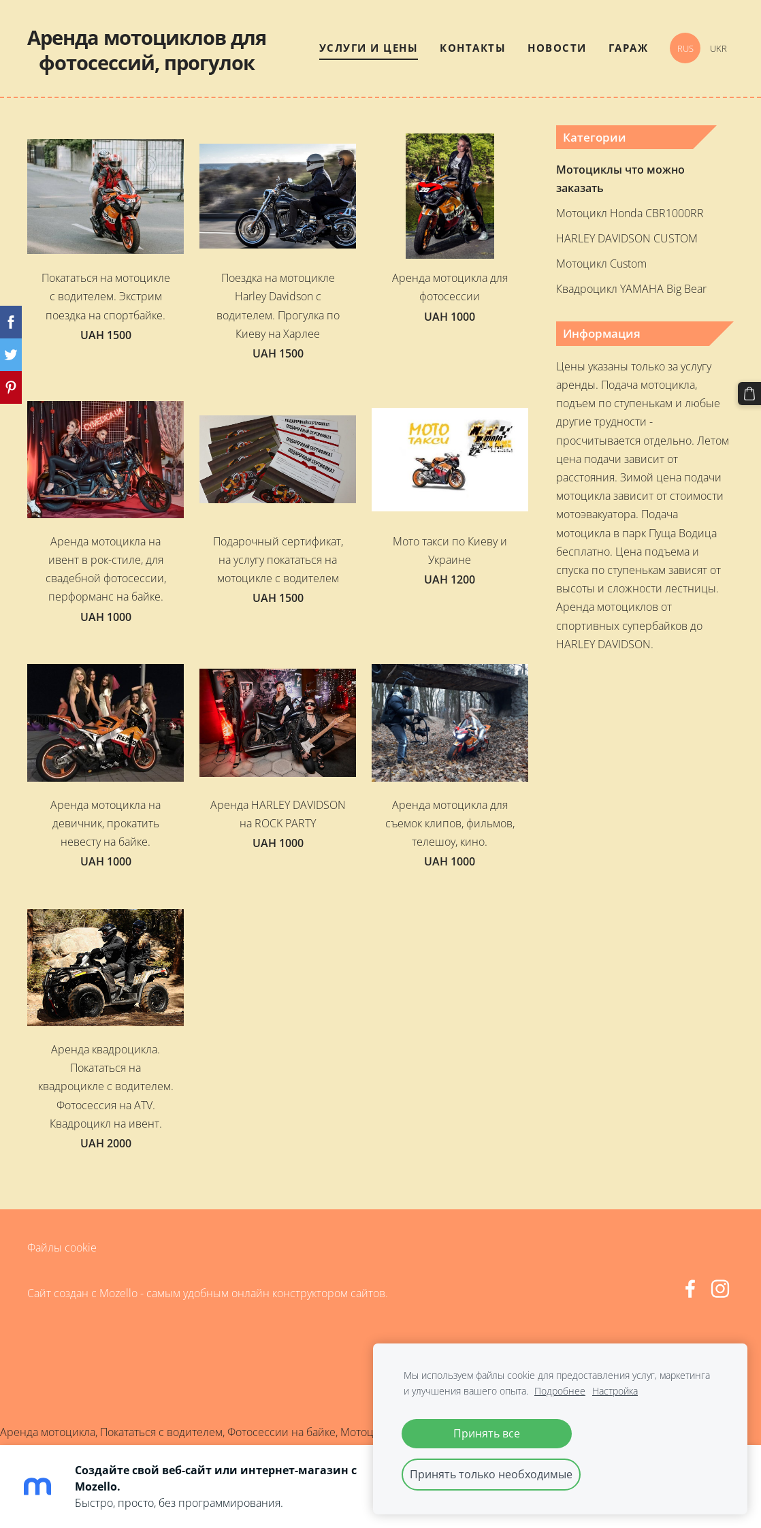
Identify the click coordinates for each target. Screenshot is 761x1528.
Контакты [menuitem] (473, 47)
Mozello (118, 1293)
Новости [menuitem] (557, 47)
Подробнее (559, 1390)
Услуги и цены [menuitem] (369, 47)
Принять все (486, 1433)
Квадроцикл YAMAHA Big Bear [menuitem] (631, 288)
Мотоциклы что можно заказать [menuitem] (620, 178)
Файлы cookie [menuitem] (62, 1247)
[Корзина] (749, 393)
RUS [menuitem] (685, 48)
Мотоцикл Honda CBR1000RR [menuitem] (630, 213)
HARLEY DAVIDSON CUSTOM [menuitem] (627, 238)
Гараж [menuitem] (629, 47)
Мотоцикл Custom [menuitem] (601, 263)
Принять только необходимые (491, 1474)
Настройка (615, 1390)
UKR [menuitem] (718, 48)
